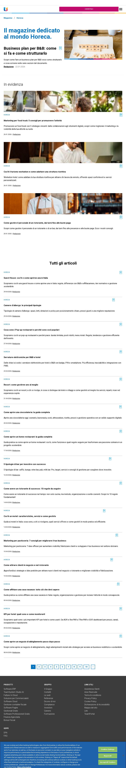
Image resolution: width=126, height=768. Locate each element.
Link (86, 711)
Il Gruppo (48, 689)
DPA (5, 732)
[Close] (123, 761)
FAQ (5, 736)
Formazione (49, 714)
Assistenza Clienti (91, 689)
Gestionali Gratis (11, 711)
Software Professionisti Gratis (17, 714)
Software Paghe (11, 707)
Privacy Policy (90, 698)
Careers (47, 711)
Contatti (47, 692)
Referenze (48, 698)
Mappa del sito (90, 707)
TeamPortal (89, 714)
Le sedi (47, 695)
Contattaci (89, 9)
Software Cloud (10, 701)
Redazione (9, 67)
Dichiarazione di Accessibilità (96, 704)
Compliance (49, 704)
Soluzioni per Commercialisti (16, 698)
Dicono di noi (49, 701)
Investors (48, 707)
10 (86, 667)
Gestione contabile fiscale (15, 704)
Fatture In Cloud (11, 695)
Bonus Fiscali (9, 720)
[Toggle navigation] (120, 9)
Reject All (107, 761)
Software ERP (10, 689)
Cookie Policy (90, 701)
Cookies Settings (107, 755)
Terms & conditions (92, 695)
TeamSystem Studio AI (14, 692)
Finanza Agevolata (12, 717)
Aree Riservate (90, 692)
